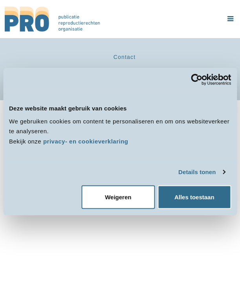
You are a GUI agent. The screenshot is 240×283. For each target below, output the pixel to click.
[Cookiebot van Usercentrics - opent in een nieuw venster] (196, 80)
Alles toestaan (194, 197)
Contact (125, 57)
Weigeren (118, 197)
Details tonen (197, 171)
